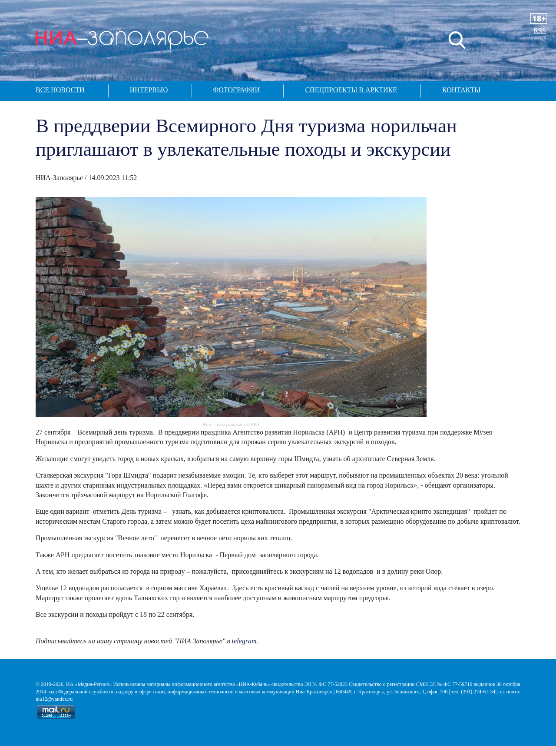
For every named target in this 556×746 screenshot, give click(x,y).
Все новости (60, 90)
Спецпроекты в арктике (351, 90)
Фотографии (236, 90)
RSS (540, 30)
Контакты (461, 90)
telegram (244, 641)
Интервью (149, 90)
